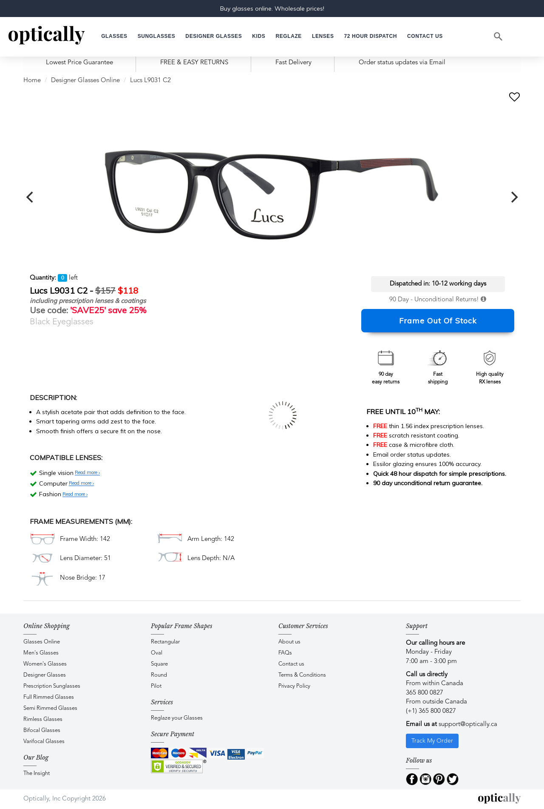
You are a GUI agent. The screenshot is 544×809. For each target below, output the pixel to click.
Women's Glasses (45, 664)
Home (32, 80)
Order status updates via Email (402, 63)
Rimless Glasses (42, 719)
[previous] (30, 197)
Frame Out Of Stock (438, 321)
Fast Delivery (293, 63)
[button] (258, 36)
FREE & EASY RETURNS (194, 63)
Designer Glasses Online (85, 80)
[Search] (498, 37)
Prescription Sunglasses (51, 686)
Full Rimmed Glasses (48, 697)
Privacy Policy (294, 686)
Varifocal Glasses (44, 741)
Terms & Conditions (302, 675)
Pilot (156, 686)
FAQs (285, 653)
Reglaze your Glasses (177, 718)
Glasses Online (41, 642)
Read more (87, 472)
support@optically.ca (468, 724)
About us (289, 642)
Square (159, 664)
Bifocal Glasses (41, 730)
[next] (513, 197)
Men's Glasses (41, 653)
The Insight (36, 773)
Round (159, 675)
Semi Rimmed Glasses (50, 708)
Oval (156, 653)
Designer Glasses (44, 675)
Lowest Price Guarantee (79, 63)
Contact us (291, 664)
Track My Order (432, 741)
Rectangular (165, 642)
